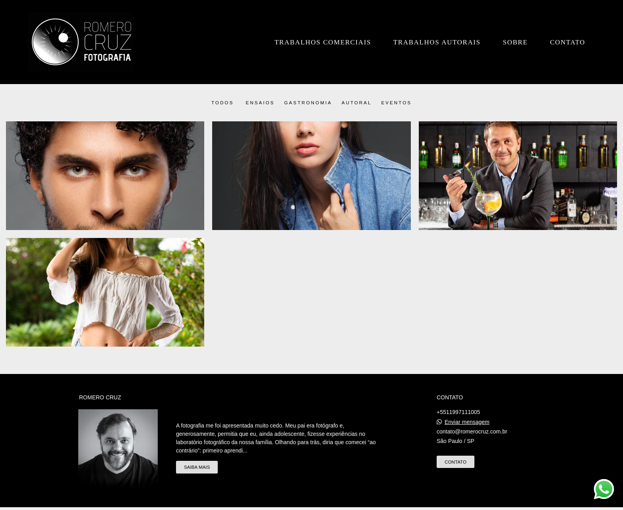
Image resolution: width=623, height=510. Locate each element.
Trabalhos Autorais (437, 42)
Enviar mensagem (467, 411)
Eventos (396, 102)
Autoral (357, 102)
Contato (567, 42)
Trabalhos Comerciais (323, 42)
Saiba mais (197, 457)
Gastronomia (308, 102)
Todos (222, 102)
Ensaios (260, 102)
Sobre (515, 42)
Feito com (311, 503)
